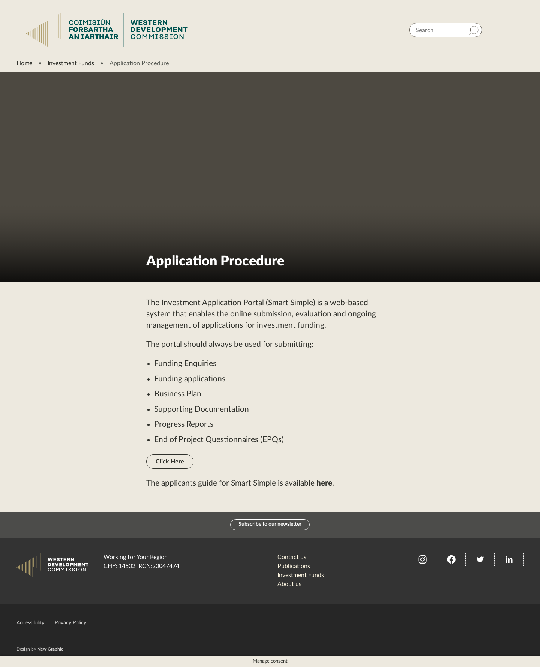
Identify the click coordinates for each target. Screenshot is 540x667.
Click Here (170, 462)
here (324, 483)
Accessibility (30, 623)
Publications (294, 567)
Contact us (292, 558)
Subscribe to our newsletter (270, 525)
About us (290, 585)
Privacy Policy (70, 623)
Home (24, 63)
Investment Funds (71, 63)
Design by (39, 649)
